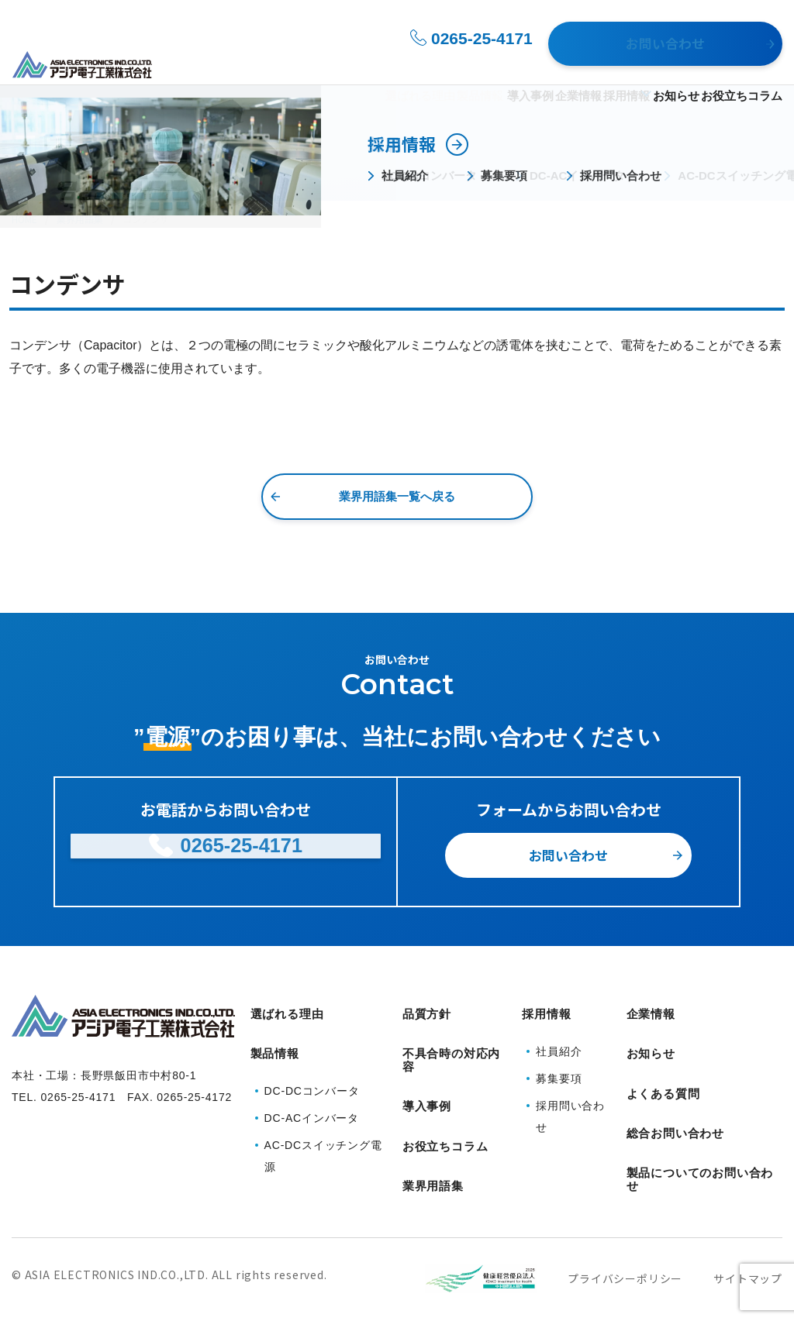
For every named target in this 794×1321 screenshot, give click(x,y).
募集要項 (559, 1069)
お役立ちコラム (741, 63)
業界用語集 (80, 218)
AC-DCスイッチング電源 (323, 1137)
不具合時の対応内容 (451, 1054)
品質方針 (426, 1013)
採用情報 (586, 63)
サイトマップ (747, 1238)
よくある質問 (663, 1071)
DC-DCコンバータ (312, 1071)
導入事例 (462, 63)
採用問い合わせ (570, 1107)
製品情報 (386, 63)
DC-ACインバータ (311, 1098)
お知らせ (662, 63)
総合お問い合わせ (675, 1101)
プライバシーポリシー (625, 1238)
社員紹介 (559, 1042)
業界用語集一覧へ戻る (397, 496)
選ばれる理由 (312, 63)
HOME (24, 218)
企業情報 (524, 63)
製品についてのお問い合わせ (700, 1142)
